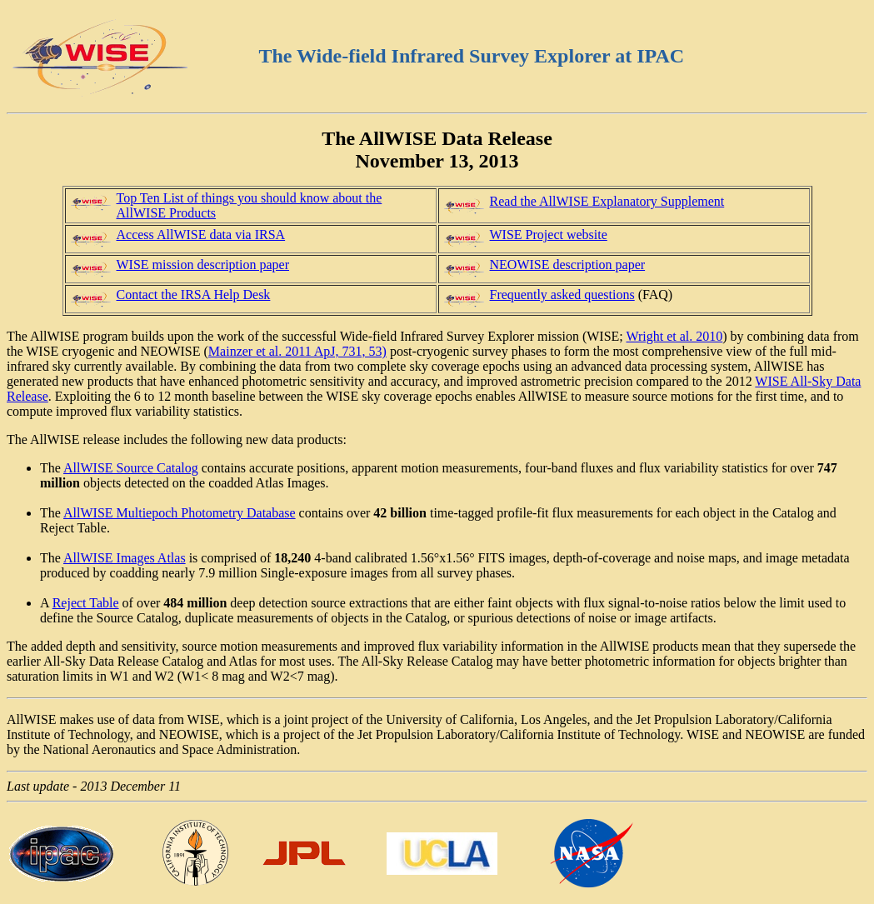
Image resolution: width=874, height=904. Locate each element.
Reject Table (85, 603)
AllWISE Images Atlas (124, 558)
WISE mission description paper (203, 264)
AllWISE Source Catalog (130, 468)
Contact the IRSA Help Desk (194, 294)
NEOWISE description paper (568, 264)
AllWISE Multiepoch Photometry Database (179, 513)
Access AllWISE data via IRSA (201, 234)
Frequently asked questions (562, 294)
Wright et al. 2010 (674, 336)
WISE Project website (548, 234)
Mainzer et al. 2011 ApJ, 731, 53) (297, 351)
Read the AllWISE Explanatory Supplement (607, 201)
